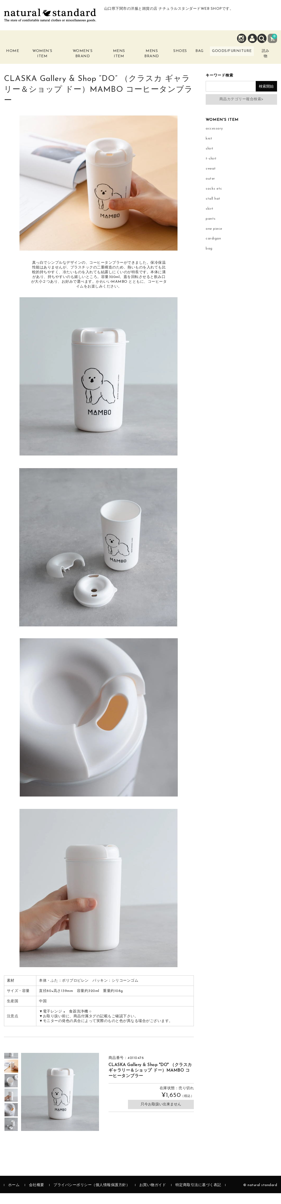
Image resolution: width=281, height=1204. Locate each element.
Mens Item (113, 57)
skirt (210, 219)
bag (209, 259)
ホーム (14, 1196)
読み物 (268, 60)
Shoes (170, 54)
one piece (214, 239)
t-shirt (211, 169)
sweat (211, 179)
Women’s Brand (81, 57)
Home (16, 54)
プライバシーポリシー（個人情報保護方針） (91, 1196)
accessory (214, 139)
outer (210, 189)
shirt (210, 159)
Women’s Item (45, 57)
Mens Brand (142, 57)
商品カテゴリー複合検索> (241, 110)
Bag (193, 54)
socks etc (214, 199)
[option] (11, 1076)
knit (209, 149)
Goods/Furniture (231, 54)
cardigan (213, 249)
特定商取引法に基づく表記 (198, 1196)
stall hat (213, 209)
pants (211, 229)
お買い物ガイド (152, 1196)
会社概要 (36, 1196)
